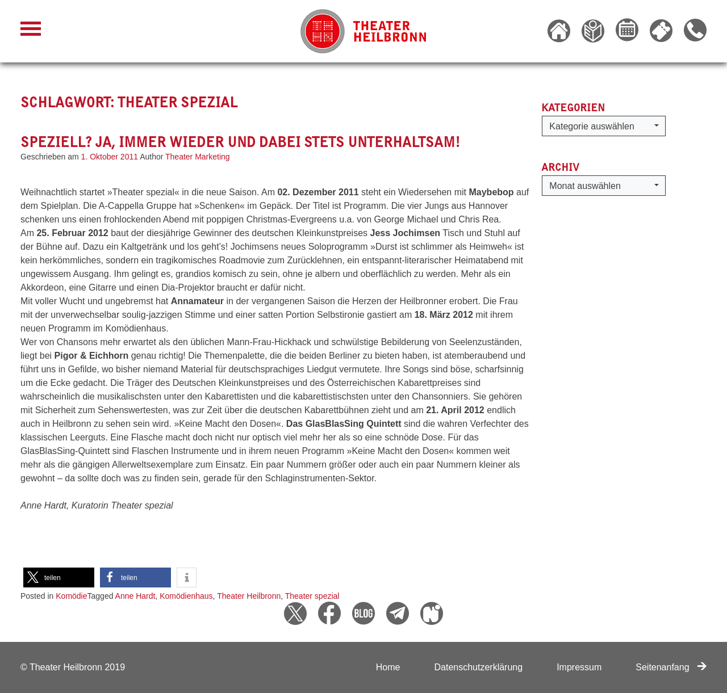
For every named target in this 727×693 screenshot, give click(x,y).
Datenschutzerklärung (478, 667)
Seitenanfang (671, 667)
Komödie (71, 595)
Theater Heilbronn (249, 595)
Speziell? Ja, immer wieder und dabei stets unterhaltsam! (240, 142)
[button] (58, 577)
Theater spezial (312, 595)
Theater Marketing (197, 156)
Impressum (579, 667)
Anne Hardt (135, 595)
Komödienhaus (186, 595)
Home (388, 667)
